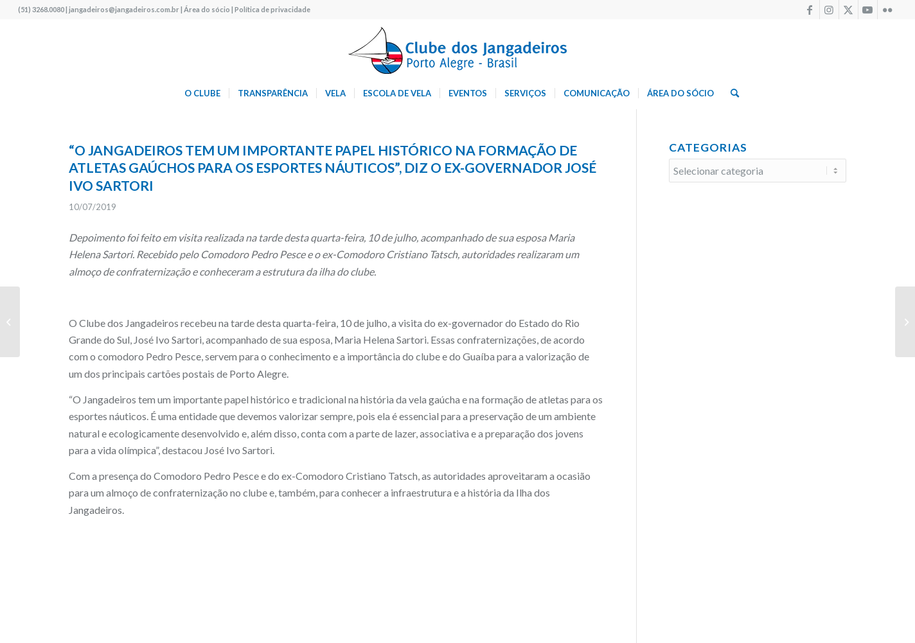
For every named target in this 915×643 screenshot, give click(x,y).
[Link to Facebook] (810, 9)
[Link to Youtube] (867, 9)
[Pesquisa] (730, 93)
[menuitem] (202, 93)
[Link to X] (848, 9)
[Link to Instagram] (829, 9)
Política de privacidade (272, 9)
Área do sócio (207, 9)
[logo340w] (457, 48)
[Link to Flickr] (887, 9)
